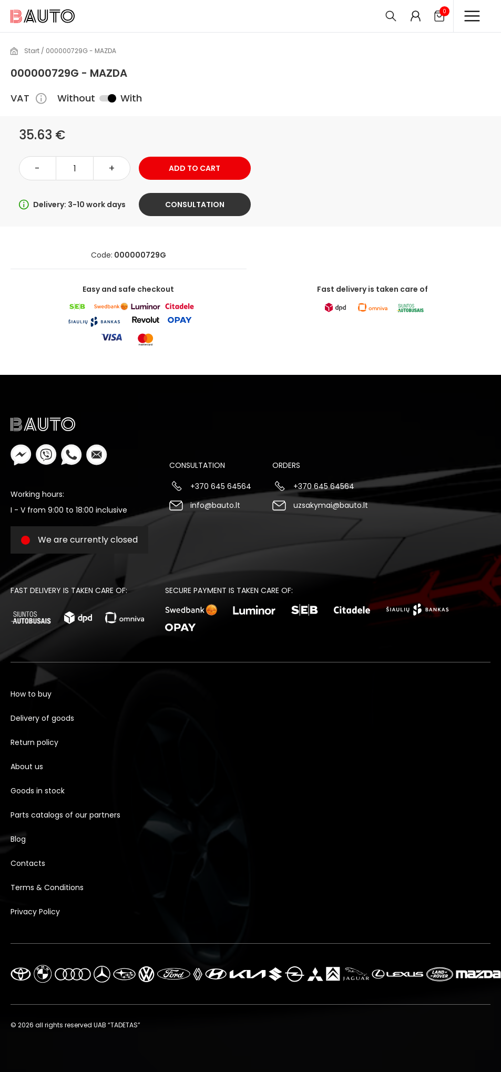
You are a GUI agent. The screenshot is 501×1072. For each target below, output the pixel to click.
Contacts (28, 863)
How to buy (31, 694)
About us (27, 766)
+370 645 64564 (220, 486)
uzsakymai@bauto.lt (330, 505)
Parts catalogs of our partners (65, 815)
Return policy (34, 742)
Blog (18, 839)
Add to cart (194, 168)
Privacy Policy (35, 911)
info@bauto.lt (215, 505)
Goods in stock (38, 790)
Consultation (194, 204)
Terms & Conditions (47, 887)
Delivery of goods (42, 718)
